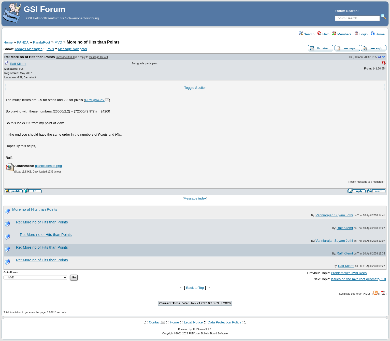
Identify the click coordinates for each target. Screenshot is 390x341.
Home (378, 34)
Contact (155, 322)
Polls (50, 49)
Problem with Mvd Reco (349, 273)
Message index (195, 198)
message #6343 (98, 57)
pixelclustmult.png (48, 166)
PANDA (22, 42)
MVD (58, 42)
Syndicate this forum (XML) (354, 293)
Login (361, 34)
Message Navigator (72, 49)
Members (341, 34)
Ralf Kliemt (18, 64)
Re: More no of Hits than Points (29, 57)
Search (306, 34)
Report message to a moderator (366, 181)
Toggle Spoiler (195, 88)
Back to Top (195, 288)
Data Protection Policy (224, 322)
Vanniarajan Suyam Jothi (334, 215)
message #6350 (65, 57)
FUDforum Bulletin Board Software (208, 333)
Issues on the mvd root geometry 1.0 (358, 279)
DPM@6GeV (95, 100)
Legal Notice (193, 322)
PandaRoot (41, 42)
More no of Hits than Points (34, 209)
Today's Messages (28, 49)
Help (323, 34)
